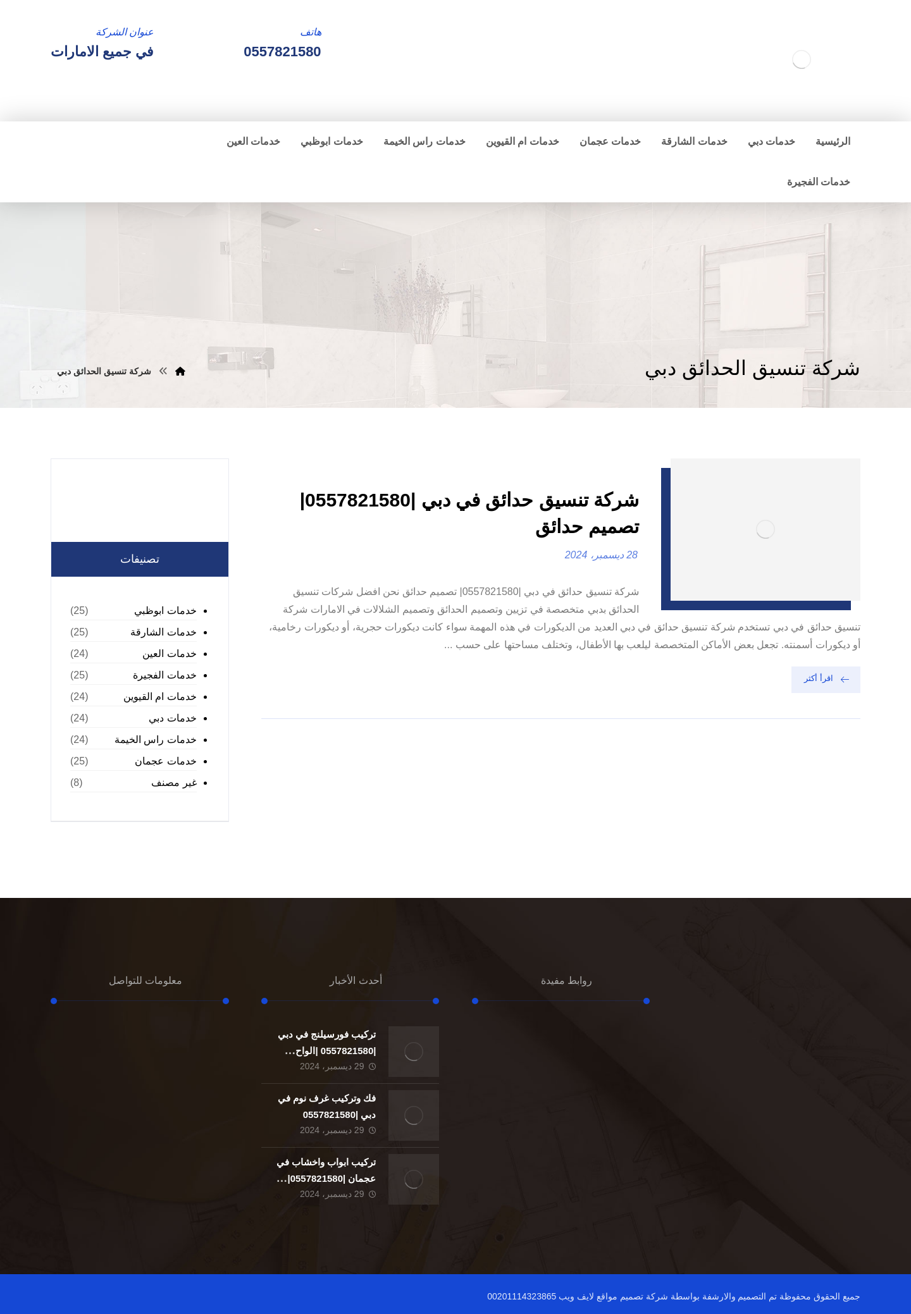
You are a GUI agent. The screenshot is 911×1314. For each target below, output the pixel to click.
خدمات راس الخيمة (156, 739)
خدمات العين (169, 653)
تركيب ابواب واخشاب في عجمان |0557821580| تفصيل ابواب (326, 1178)
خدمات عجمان (165, 761)
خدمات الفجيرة (164, 675)
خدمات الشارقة (163, 632)
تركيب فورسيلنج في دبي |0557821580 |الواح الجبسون (327, 1050)
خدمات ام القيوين (160, 696)
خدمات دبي (172, 718)
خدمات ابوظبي (165, 610)
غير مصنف (173, 782)
